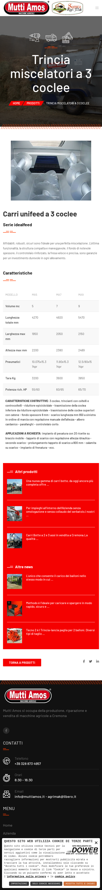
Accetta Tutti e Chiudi (80, 883)
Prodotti (33, 103)
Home (16, 103)
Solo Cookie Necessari (46, 883)
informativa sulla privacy (26, 876)
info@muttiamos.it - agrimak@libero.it (45, 796)
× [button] (96, 843)
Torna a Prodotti (22, 662)
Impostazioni (19, 883)
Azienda (9, 833)
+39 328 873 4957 (28, 763)
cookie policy (65, 876)
